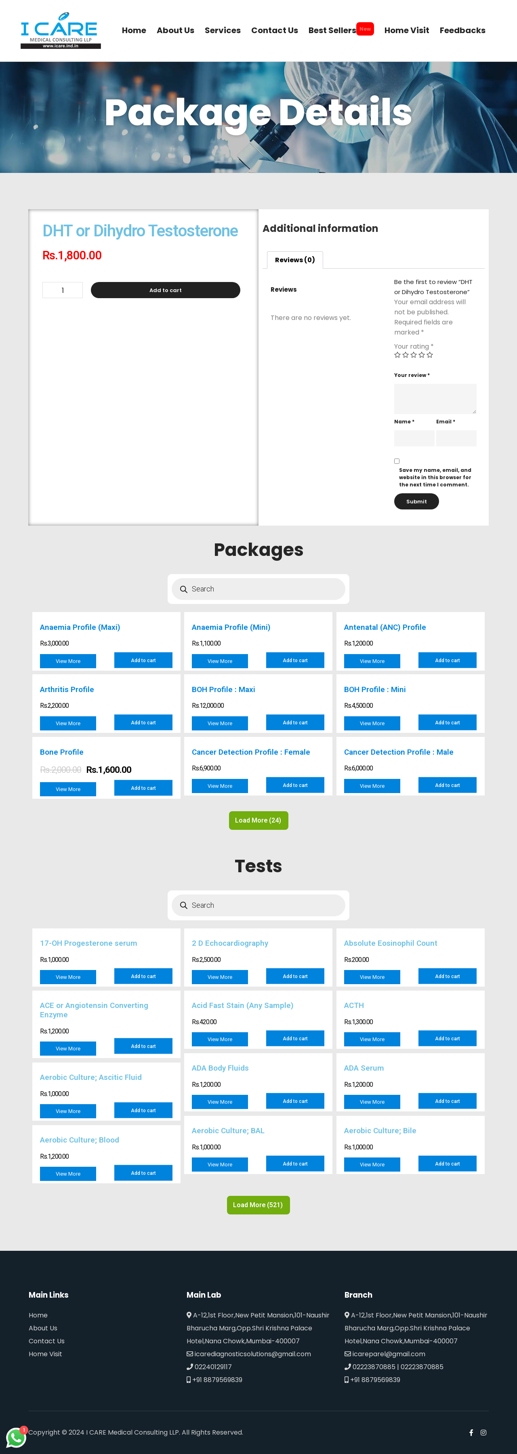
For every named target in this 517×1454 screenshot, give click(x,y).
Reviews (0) (295, 260)
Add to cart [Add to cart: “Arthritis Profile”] (143, 723)
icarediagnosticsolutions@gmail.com (249, 1354)
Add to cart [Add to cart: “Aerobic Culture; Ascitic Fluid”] (143, 1110)
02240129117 (209, 1367)
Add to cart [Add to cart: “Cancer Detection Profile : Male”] (447, 785)
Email (445, 421)
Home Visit (45, 1354)
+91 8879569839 (214, 1380)
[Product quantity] (62, 290)
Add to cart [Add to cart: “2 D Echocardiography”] (295, 976)
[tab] (295, 260)
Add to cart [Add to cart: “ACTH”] (447, 1039)
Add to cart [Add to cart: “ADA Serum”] (447, 1101)
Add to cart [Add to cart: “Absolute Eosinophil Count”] (447, 976)
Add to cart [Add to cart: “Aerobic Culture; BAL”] (295, 1164)
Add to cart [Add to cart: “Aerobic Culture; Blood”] (143, 1173)
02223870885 (370, 1367)
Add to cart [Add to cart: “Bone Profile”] (143, 788)
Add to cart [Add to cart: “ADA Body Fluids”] (295, 1101)
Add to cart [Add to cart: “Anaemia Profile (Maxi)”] (143, 660)
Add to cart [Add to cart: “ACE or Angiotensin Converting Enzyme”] (143, 1046)
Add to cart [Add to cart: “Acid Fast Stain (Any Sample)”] (295, 1039)
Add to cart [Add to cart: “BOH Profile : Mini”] (447, 723)
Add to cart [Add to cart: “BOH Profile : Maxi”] (295, 723)
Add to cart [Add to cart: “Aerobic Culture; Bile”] (447, 1164)
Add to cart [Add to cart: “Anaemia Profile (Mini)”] (295, 660)
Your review (412, 375)
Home (38, 1315)
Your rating (414, 346)
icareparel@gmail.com (385, 1354)
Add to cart (165, 290)
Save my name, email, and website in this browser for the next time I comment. (435, 477)
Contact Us (47, 1341)
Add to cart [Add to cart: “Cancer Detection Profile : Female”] (295, 785)
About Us (43, 1328)
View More (68, 661)
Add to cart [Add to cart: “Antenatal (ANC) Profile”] (447, 660)
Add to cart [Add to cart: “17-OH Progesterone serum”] (143, 976)
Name (404, 421)
